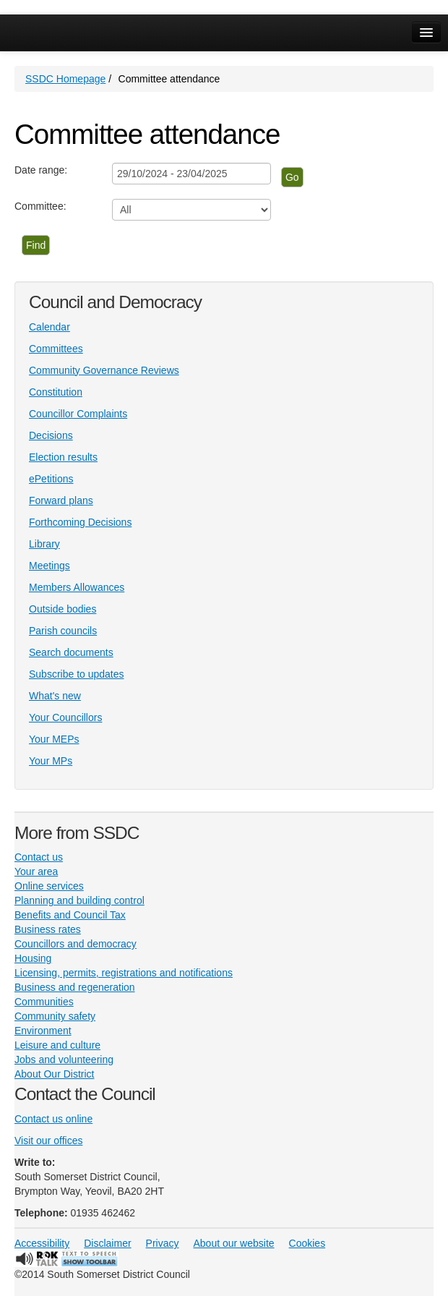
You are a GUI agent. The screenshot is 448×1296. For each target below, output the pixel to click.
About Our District (54, 1074)
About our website (234, 1243)
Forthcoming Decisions (80, 522)
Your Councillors (65, 717)
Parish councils (63, 630)
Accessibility (41, 1243)
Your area (36, 871)
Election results (63, 457)
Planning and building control (79, 900)
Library (44, 544)
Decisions (51, 435)
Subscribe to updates (76, 674)
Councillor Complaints (78, 413)
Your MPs (50, 761)
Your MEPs (54, 739)
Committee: (40, 206)
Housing (32, 958)
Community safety (54, 1016)
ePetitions (51, 479)
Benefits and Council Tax (70, 915)
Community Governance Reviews (104, 370)
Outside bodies (62, 609)
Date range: (40, 170)
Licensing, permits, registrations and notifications (123, 973)
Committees (56, 348)
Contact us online (53, 1119)
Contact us (38, 857)
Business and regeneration (74, 987)
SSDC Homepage (65, 79)
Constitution (55, 392)
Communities (44, 1001)
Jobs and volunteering (63, 1059)
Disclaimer (107, 1243)
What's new (55, 696)
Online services (49, 886)
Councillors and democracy (75, 944)
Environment (43, 1030)
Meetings (49, 565)
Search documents (71, 652)
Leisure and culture (57, 1045)
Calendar (49, 327)
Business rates (47, 929)
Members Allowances (76, 587)
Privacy (162, 1243)
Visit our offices (48, 1140)
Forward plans (61, 500)
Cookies (307, 1243)
